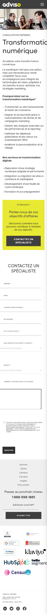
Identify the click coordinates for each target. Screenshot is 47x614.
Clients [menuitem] (23, 468)
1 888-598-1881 (23, 497)
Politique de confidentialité (9, 594)
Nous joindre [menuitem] (23, 485)
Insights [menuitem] (23, 481)
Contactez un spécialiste (23, 241)
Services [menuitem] (23, 464)
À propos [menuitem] (23, 477)
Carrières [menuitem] (23, 472)
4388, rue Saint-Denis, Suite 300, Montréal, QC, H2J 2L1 (11, 597)
